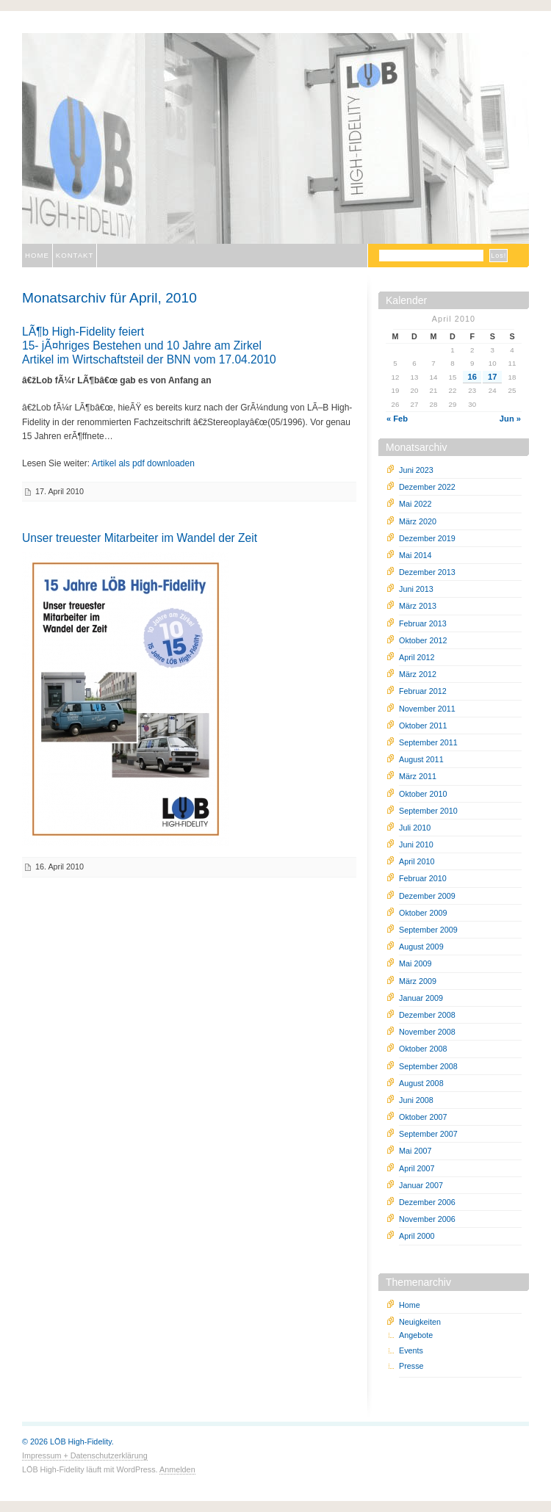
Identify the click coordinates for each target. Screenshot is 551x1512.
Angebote (416, 1335)
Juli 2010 (415, 827)
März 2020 (417, 521)
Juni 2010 (416, 844)
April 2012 (417, 657)
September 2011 (428, 742)
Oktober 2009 (423, 912)
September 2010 (428, 810)
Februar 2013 (423, 623)
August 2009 (421, 946)
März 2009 (417, 981)
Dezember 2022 (427, 486)
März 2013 (417, 605)
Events (411, 1350)
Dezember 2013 (427, 572)
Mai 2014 (415, 555)
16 (472, 376)
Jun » (510, 418)
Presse (411, 1365)
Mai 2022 (415, 503)
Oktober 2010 (423, 793)
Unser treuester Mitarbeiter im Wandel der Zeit (139, 538)
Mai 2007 (415, 1150)
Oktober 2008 (423, 1048)
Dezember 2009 (427, 895)
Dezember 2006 (427, 1202)
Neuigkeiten (420, 1321)
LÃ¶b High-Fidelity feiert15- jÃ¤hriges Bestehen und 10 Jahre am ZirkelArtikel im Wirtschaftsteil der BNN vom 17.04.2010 (149, 345)
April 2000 (417, 1235)
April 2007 (417, 1168)
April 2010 (417, 861)
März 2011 (417, 776)
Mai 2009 (415, 963)
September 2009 (428, 929)
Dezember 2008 (427, 1014)
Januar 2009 (421, 998)
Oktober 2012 (423, 640)
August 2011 (421, 759)
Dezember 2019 (427, 538)
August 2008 (421, 1083)
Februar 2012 (423, 691)
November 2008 (427, 1031)
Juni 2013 (416, 589)
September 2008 (428, 1066)
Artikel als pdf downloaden (143, 463)
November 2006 (427, 1219)
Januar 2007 (421, 1185)
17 (492, 376)
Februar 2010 (423, 878)
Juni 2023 (416, 470)
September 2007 (428, 1133)
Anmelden (177, 1469)
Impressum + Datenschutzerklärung (85, 1455)
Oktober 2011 (423, 725)
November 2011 (427, 708)
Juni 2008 (416, 1100)
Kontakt (75, 255)
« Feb (397, 418)
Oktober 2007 (423, 1117)
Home (37, 255)
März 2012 (417, 674)
